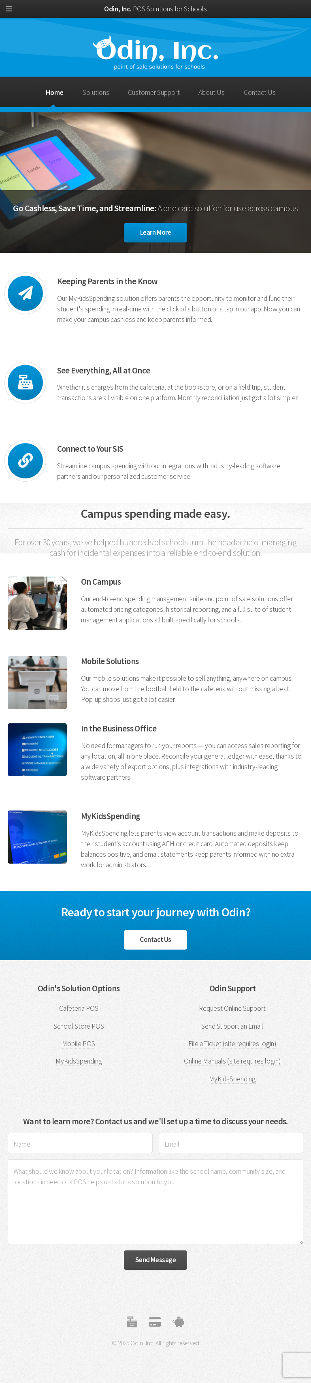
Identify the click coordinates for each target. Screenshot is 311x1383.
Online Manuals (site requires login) (232, 1061)
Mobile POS (78, 1043)
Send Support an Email (232, 1026)
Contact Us (260, 92)
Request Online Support (232, 1008)
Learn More (155, 232)
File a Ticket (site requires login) (232, 1043)
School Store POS (78, 1026)
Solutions (96, 92)
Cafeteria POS (78, 1008)
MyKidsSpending (78, 1061)
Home (55, 92)
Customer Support (154, 92)
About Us (211, 92)
